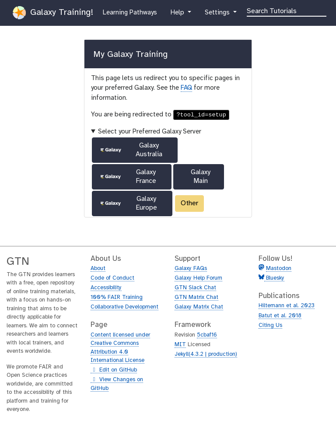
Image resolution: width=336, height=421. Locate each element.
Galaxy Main (200, 176)
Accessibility (106, 288)
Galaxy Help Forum (198, 278)
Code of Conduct (112, 278)
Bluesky (274, 278)
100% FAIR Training (117, 297)
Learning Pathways (129, 11)
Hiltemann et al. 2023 (287, 306)
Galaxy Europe (128, 203)
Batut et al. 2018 (280, 316)
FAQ (186, 87)
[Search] (286, 10)
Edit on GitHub (114, 370)
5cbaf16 (207, 335)
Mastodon (278, 268)
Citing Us (270, 325)
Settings (221, 11)
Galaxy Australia (130, 150)
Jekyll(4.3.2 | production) (206, 354)
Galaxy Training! (53, 12)
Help (178, 11)
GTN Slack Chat (195, 288)
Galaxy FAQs (191, 268)
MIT (180, 344)
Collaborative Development (124, 307)
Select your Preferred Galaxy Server (149, 131)
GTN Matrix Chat (196, 297)
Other (189, 203)
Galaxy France (127, 176)
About (98, 268)
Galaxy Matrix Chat (199, 307)
